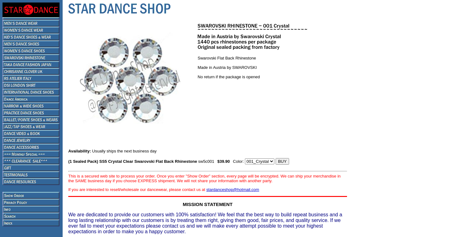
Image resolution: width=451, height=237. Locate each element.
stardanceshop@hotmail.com (232, 189)
